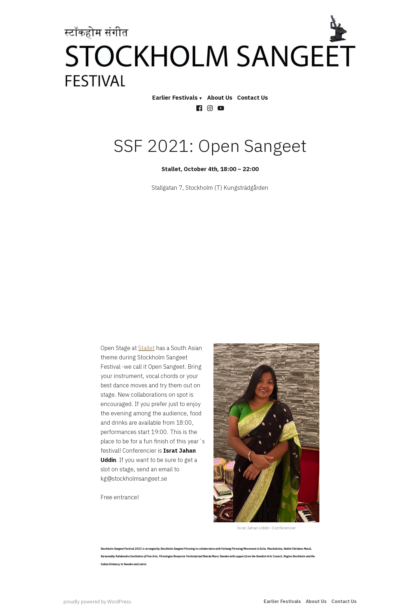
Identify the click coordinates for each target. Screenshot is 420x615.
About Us (219, 97)
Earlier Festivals (175, 97)
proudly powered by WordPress (97, 601)
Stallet (146, 348)
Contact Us (252, 97)
